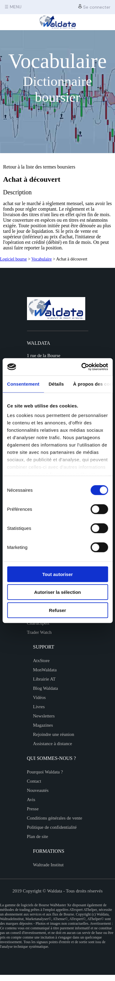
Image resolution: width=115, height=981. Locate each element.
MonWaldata (45, 669)
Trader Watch (39, 632)
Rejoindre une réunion (53, 734)
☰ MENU (13, 7)
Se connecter (94, 7)
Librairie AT (44, 679)
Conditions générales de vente (54, 818)
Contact (34, 781)
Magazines (43, 725)
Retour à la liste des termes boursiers (39, 166)
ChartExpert (38, 623)
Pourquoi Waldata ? (45, 771)
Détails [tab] (56, 383)
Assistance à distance (52, 743)
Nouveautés (38, 790)
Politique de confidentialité (52, 827)
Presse (33, 808)
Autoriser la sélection (57, 592)
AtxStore (41, 660)
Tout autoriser (57, 574)
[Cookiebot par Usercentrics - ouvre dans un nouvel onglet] (82, 367)
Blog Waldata (45, 688)
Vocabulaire (41, 259)
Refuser (57, 610)
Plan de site (37, 836)
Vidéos (39, 697)
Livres (39, 706)
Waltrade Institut (48, 864)
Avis (31, 799)
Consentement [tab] (23, 383)
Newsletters (44, 715)
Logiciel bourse (13, 259)
